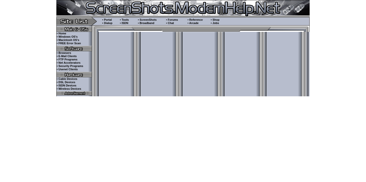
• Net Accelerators (68, 62)
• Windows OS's (67, 36)
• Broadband (146, 23)
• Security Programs (70, 65)
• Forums (172, 19)
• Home (61, 33)
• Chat (170, 23)
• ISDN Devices (66, 85)
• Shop (215, 19)
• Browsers (64, 52)
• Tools (124, 19)
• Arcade (193, 23)
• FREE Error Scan (69, 43)
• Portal (107, 19)
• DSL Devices (66, 82)
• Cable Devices (67, 78)
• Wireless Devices (69, 88)
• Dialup (107, 23)
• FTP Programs (67, 59)
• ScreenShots (147, 19)
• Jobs (215, 23)
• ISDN (124, 23)
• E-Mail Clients (67, 56)
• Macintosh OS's (68, 39)
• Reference (195, 19)
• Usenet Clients (67, 69)
